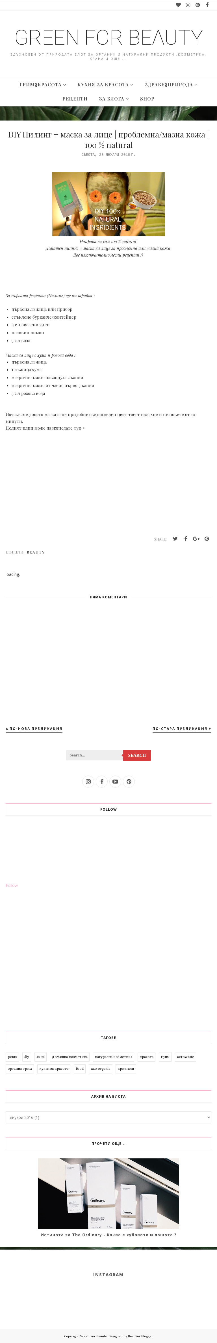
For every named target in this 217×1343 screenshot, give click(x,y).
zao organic (100, 1068)
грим (165, 1057)
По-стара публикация (180, 728)
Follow (12, 885)
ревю (12, 1057)
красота (146, 1057)
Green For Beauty (108, 37)
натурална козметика (113, 1057)
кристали (126, 1068)
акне (40, 1057)
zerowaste (185, 1057)
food (80, 1068)
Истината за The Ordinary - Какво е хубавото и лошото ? (109, 1234)
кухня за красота (53, 1068)
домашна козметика (70, 1057)
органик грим (20, 1068)
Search (137, 755)
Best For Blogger (140, 1336)
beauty (36, 552)
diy (26, 1057)
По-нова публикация (36, 728)
